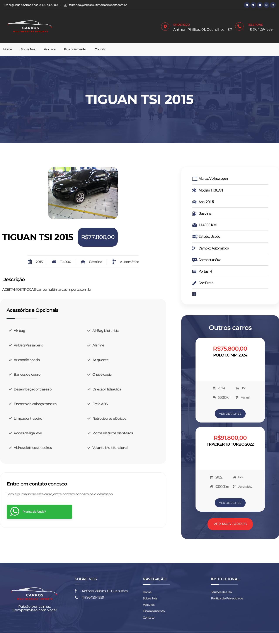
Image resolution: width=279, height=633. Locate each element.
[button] (8, 194)
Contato (100, 49)
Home (7, 49)
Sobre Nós (28, 49)
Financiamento (75, 49)
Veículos (49, 49)
